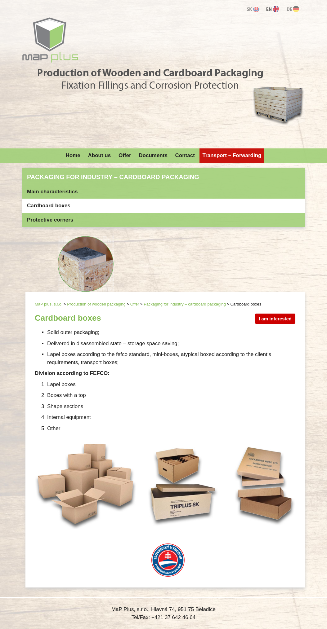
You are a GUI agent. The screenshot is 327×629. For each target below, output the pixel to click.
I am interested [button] (275, 318)
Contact (185, 155)
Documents (153, 155)
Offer (125, 155)
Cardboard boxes (48, 206)
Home (73, 155)
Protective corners (50, 220)
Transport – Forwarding (232, 155)
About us (99, 155)
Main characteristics (52, 192)
